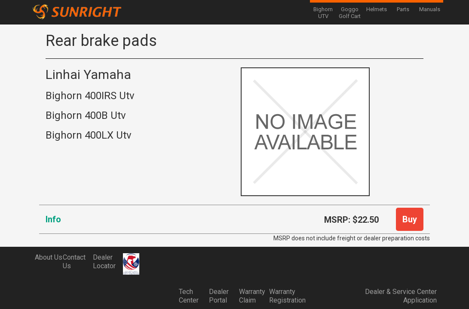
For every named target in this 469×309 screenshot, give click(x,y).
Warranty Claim (252, 296)
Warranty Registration (284, 296)
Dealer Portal (219, 296)
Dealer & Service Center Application (401, 296)
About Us (48, 257)
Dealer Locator (104, 261)
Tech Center (189, 296)
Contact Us (74, 261)
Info (53, 219)
